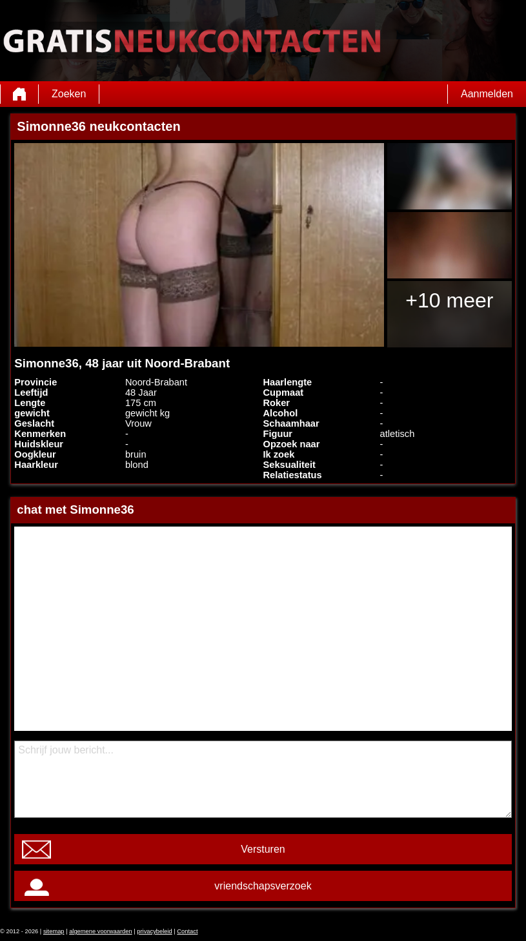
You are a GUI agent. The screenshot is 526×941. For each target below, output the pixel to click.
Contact (187, 931)
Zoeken (69, 93)
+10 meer (449, 300)
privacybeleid (154, 931)
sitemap (54, 931)
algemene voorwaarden (100, 931)
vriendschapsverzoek (262, 885)
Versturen (263, 849)
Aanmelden (487, 93)
